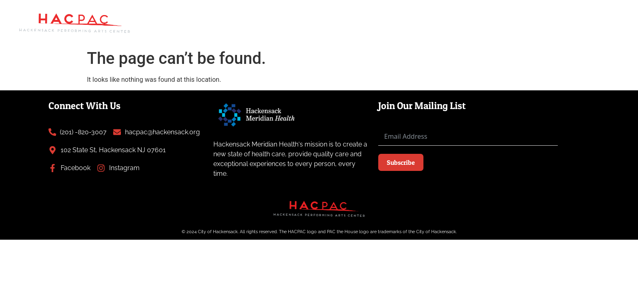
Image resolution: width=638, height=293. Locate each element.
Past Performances (405, 13)
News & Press (470, 13)
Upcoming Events (206, 13)
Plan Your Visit (581, 13)
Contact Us (593, 32)
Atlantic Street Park (329, 13)
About (522, 13)
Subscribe (401, 162)
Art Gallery (266, 13)
